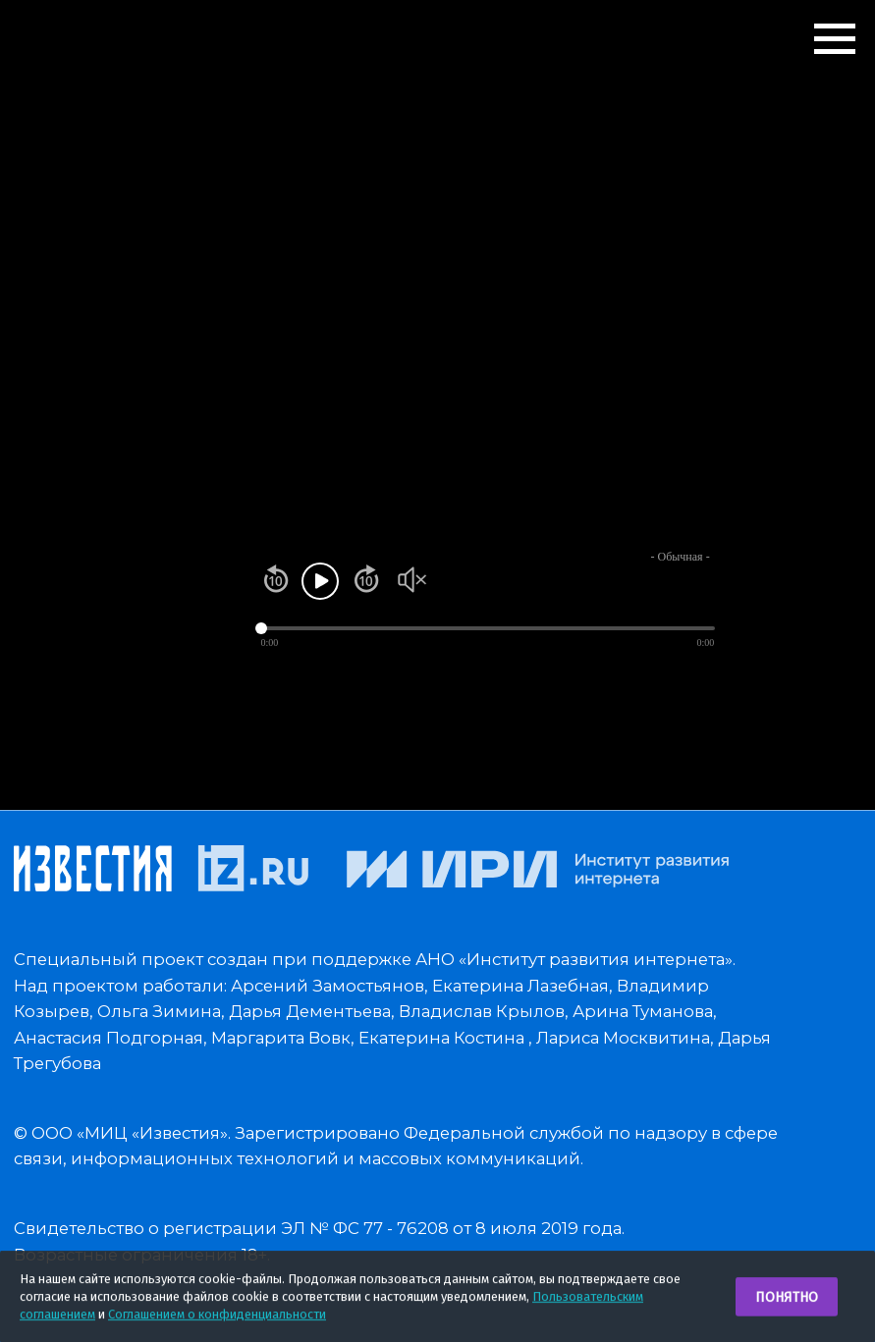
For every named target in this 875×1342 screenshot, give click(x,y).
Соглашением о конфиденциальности (217, 1317)
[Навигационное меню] (834, 39)
